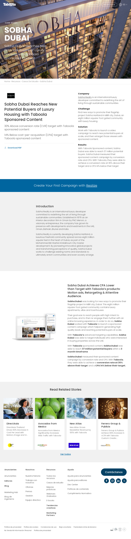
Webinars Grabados (51, 495)
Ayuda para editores (77, 480)
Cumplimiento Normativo (79, 493)
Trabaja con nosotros (31, 481)
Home (7, 81)
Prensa (29, 491)
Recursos (16, 81)
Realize (91, 185)
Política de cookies (31, 527)
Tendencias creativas (52, 506)
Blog (6, 486)
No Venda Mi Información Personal (17, 530)
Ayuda (71, 469)
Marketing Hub (11, 492)
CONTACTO (93, 5)
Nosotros (30, 469)
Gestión (29, 496)
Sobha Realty (85, 97)
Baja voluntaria (65, 527)
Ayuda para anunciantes (79, 476)
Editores (8, 481)
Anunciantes (10, 469)
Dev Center (73, 484)
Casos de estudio (54, 482)
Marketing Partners (51, 514)
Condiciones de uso (49, 527)
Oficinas (29, 487)
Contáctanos (114, 472)
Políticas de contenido (78, 489)
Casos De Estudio (30, 81)
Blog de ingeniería (9, 497)
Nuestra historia (33, 476)
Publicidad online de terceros (85, 527)
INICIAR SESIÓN (109, 5)
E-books (50, 500)
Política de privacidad (12, 527)
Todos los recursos (51, 477)
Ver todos (65, 454)
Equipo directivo (33, 500)
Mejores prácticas (51, 488)
